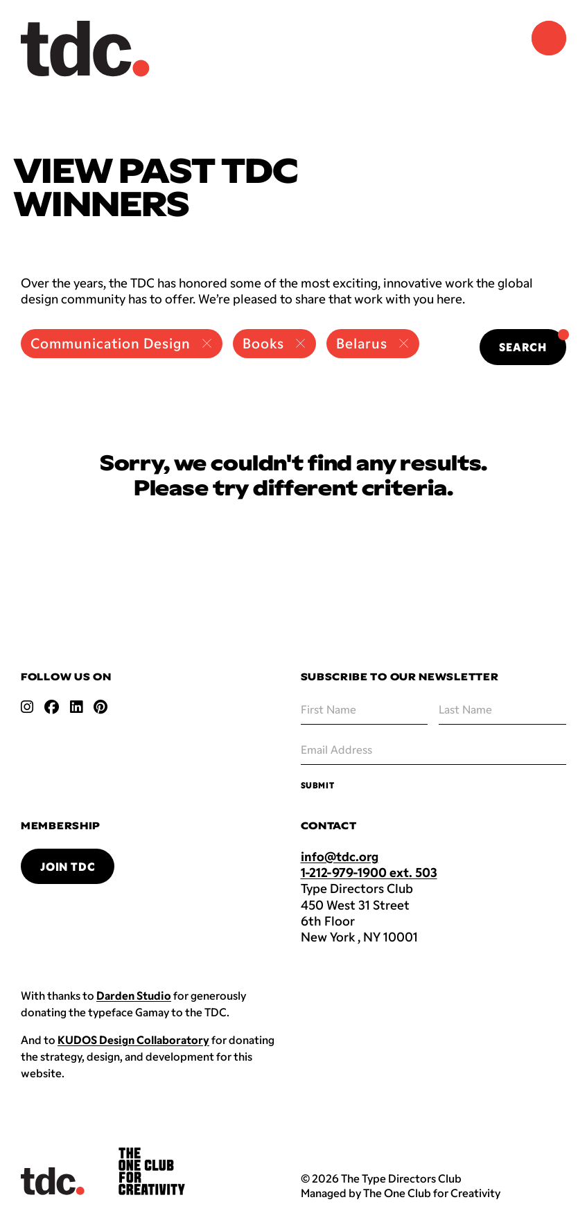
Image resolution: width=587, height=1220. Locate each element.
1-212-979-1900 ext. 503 (369, 872)
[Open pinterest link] (100, 707)
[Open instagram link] (27, 707)
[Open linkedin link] (76, 707)
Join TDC (67, 866)
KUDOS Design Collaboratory (133, 1039)
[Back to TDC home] (85, 49)
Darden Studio (133, 995)
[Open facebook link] (51, 707)
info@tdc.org (339, 856)
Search (532, 341)
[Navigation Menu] (549, 38)
